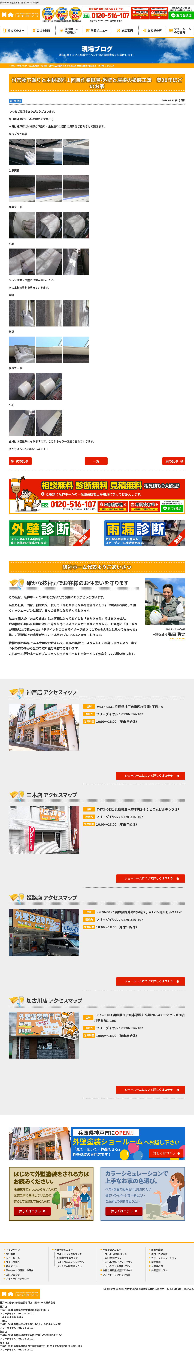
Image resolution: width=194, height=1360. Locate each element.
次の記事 (22, 461)
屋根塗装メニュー (112, 1249)
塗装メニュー (97, 30)
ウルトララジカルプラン (69, 1254)
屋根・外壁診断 (159, 1254)
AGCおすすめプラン (67, 1258)
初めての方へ (14, 30)
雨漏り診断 (157, 1249)
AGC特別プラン (113, 1258)
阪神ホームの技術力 (69, 30)
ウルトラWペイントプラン (70, 1262)
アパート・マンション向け (116, 1274)
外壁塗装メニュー (63, 1249)
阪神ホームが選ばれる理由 (20, 1270)
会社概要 (10, 1254)
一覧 (96, 461)
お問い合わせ (13, 1274)
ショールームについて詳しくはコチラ (149, 775)
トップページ (13, 1249)
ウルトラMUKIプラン (116, 1254)
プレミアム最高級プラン (69, 1266)
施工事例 (125, 30)
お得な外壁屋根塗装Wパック (117, 1270)
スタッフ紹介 (13, 1262)
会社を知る (42, 30)
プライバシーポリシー (17, 1278)
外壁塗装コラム (159, 1270)
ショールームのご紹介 (180, 30)
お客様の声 (152, 30)
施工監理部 (15, 101)
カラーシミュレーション (164, 1258)
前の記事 (172, 461)
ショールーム (13, 1258)
